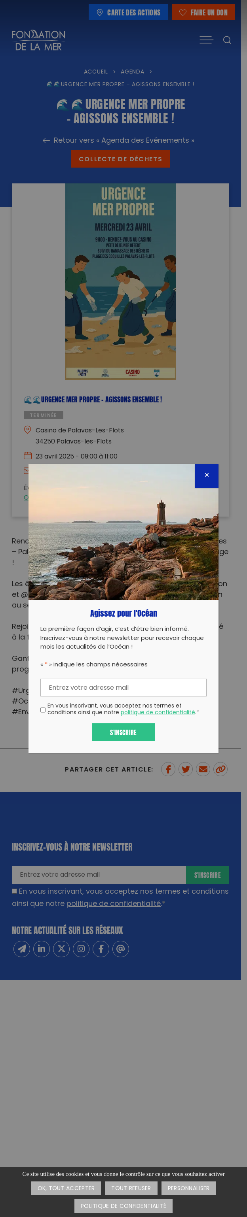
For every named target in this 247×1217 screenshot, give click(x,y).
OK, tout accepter (66, 1188)
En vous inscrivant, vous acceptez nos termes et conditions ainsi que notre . (123, 710)
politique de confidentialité (158, 712)
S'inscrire (123, 731)
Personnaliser (189, 1188)
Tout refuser (131, 1188)
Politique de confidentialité (123, 1206)
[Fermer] (206, 476)
